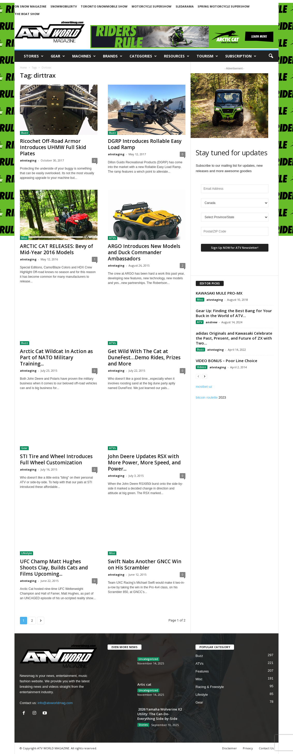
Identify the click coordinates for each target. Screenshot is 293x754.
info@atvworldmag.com (55, 703)
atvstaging (28, 160)
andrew (211, 322)
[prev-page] (198, 376)
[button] (270, 56)
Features (202, 671)
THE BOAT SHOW (27, 14)
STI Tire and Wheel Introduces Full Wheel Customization (56, 459)
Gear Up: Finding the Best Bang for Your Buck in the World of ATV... (234, 313)
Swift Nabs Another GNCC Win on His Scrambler (144, 564)
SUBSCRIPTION (240, 56)
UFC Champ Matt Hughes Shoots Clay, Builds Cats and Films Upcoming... (54, 567)
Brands (112, 56)
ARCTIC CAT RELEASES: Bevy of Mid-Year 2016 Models (56, 249)
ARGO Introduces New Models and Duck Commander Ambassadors (144, 252)
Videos (201, 367)
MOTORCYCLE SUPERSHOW (151, 6)
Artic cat (144, 684)
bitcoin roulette (207, 397)
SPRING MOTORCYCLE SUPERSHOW (224, 6)
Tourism (207, 56)
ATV (199, 322)
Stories (33, 56)
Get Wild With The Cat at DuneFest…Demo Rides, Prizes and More (144, 357)
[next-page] (204, 376)
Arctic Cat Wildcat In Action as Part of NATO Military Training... (56, 357)
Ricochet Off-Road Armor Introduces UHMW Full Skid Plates (53, 147)
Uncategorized (148, 659)
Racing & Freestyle (210, 687)
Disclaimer (229, 748)
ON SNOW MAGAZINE (30, 6)
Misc (24, 238)
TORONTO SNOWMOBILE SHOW (104, 6)
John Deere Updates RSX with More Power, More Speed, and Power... (144, 462)
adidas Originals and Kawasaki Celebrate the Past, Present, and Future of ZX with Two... (234, 338)
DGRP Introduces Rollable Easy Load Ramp (145, 144)
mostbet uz (204, 387)
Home (23, 67)
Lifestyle (26, 553)
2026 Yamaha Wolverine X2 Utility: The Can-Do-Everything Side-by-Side (159, 714)
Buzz (24, 133)
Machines (84, 56)
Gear (58, 56)
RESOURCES (176, 56)
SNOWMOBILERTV (63, 6)
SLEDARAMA (185, 6)
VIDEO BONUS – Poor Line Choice (226, 360)
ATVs (112, 238)
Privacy (248, 748)
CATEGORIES (143, 56)
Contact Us (266, 748)
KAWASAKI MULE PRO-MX (219, 293)
